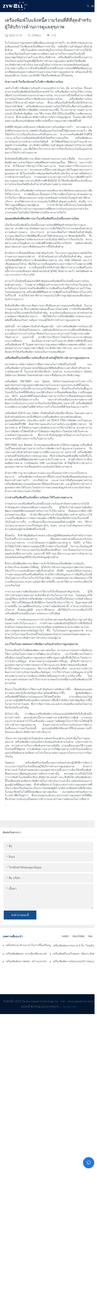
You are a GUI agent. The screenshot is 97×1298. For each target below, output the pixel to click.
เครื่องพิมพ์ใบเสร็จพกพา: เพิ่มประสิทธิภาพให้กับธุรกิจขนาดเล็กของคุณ (73, 953)
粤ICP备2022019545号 (45, 1006)
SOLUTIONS (79, 936)
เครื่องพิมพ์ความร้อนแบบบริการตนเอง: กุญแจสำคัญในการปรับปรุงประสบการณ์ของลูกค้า (73, 961)
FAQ (90, 936)
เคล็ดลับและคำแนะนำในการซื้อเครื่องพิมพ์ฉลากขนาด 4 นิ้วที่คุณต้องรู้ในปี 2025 (28, 945)
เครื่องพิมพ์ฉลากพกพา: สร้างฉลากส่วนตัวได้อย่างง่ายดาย (26, 961)
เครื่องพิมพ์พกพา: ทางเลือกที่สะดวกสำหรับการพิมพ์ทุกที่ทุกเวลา (26, 953)
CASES (65, 936)
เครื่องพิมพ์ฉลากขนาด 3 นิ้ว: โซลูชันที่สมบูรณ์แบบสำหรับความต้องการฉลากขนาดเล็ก (73, 945)
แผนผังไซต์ (69, 1006)
